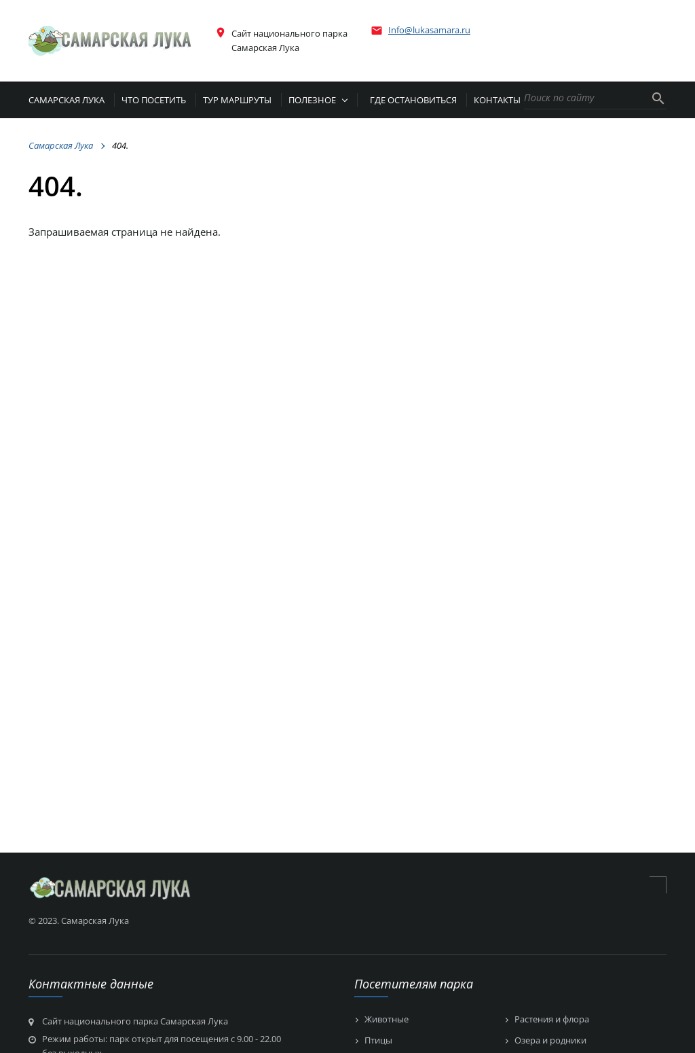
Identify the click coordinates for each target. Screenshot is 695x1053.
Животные (386, 1019)
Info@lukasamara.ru (429, 30)
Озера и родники (550, 1040)
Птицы (378, 1040)
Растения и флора (551, 1019)
